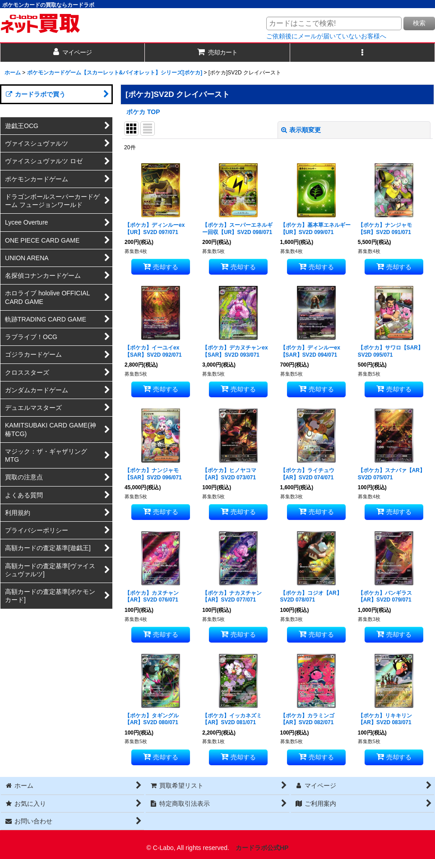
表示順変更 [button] (301, 129)
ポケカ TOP (143, 111)
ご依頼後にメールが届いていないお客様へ (326, 36)
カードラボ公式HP (262, 847)
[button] (362, 52)
